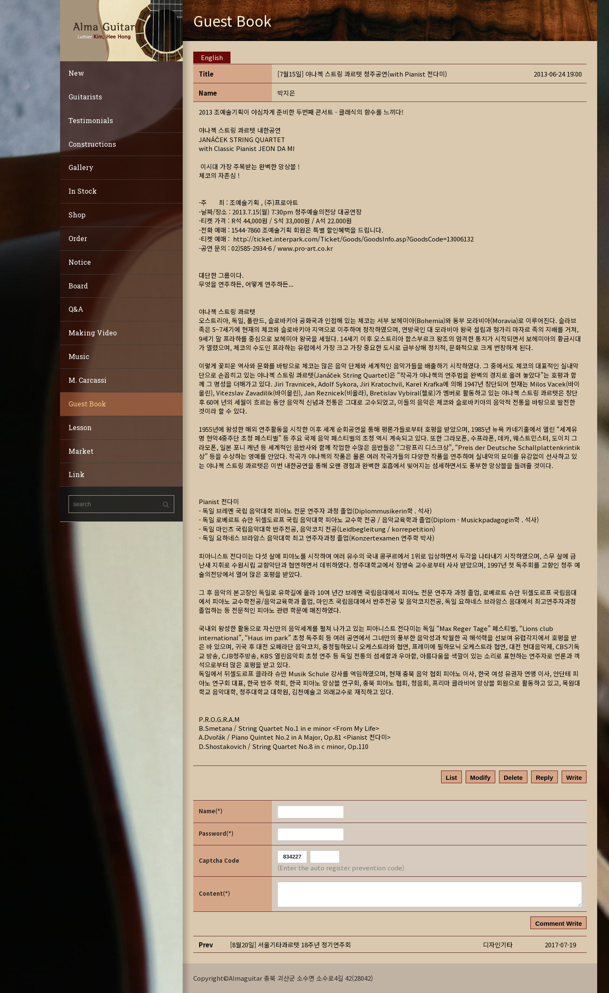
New (76, 73)
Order (78, 238)
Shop (77, 214)
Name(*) (210, 811)
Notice (80, 262)
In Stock (83, 191)
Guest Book (87, 403)
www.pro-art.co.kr (305, 248)
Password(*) (216, 833)
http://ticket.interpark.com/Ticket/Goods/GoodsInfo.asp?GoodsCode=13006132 (353, 238)
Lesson (80, 427)
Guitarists (85, 96)
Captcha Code (219, 860)
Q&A (76, 308)
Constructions (92, 144)
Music (79, 356)
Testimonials (91, 120)
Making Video (93, 332)
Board (78, 285)
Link (77, 474)
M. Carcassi (88, 380)
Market (81, 451)
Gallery (81, 167)
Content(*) (214, 893)
